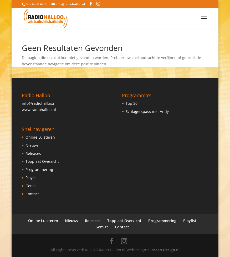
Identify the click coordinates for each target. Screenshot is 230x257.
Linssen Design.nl (164, 249)
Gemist (31, 185)
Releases (33, 153)
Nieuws (32, 145)
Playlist (31, 177)
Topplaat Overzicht (42, 161)
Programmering (39, 169)
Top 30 (131, 103)
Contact (32, 193)
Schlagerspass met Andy (147, 111)
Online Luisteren (40, 137)
